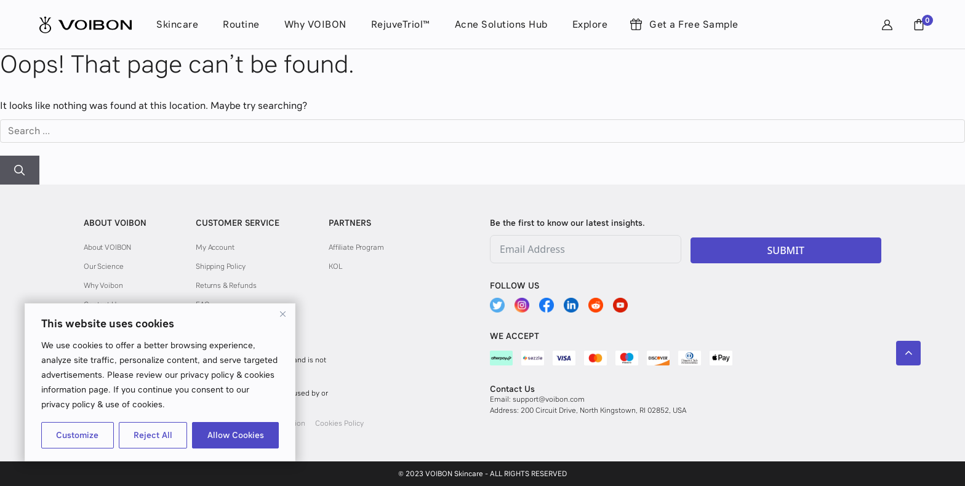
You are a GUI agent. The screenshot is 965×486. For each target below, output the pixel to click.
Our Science (103, 266)
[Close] (282, 313)
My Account (215, 247)
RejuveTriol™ (400, 24)
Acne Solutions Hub (501, 24)
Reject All (153, 435)
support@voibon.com (549, 399)
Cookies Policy (339, 423)
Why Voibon (103, 285)
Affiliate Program (356, 247)
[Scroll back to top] (908, 353)
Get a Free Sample (694, 24)
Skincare (177, 24)
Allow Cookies (235, 435)
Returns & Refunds (226, 285)
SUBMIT (785, 250)
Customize (77, 435)
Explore (590, 24)
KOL (335, 266)
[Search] (19, 170)
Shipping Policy (221, 266)
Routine (241, 24)
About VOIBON (107, 247)
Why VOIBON (315, 24)
